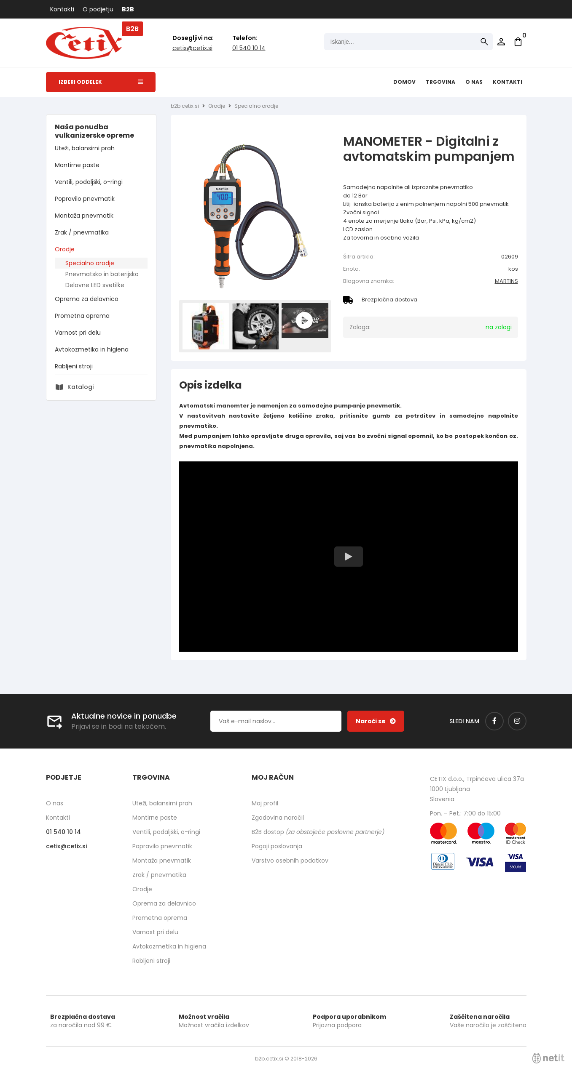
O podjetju (98, 9)
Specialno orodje (89, 263)
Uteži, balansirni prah (85, 148)
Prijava (501, 41)
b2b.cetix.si (185, 105)
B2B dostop (318, 832)
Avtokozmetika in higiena (92, 349)
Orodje (65, 249)
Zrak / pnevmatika (82, 232)
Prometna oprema (82, 316)
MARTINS (506, 281)
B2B (128, 9)
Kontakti (62, 9)
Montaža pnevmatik (84, 215)
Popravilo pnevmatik (85, 198)
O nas (474, 81)
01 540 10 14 (249, 48)
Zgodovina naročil (278, 817)
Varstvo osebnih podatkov (290, 860)
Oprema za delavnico (86, 299)
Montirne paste (77, 165)
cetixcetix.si (192, 48)
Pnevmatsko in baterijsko (102, 274)
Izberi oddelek (101, 81)
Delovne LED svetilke (94, 285)
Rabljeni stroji (74, 366)
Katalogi (80, 387)
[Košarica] (518, 41)
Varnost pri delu (78, 332)
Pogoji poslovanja (277, 846)
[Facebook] (494, 721)
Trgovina (440, 81)
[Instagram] (517, 721)
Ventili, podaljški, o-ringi (89, 182)
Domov (404, 81)
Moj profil (265, 803)
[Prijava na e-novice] (375, 721)
